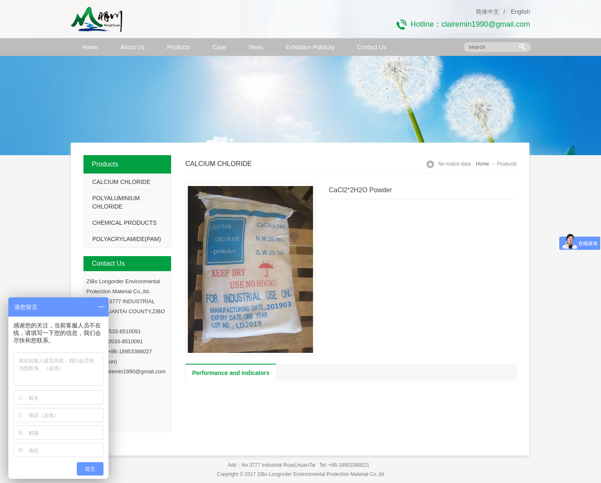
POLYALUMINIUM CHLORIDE (116, 202)
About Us (132, 47)
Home (90, 47)
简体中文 (487, 11)
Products (178, 47)
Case (219, 47)
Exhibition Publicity (310, 47)
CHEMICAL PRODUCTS (124, 222)
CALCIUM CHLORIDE (121, 182)
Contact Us (371, 47)
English (520, 11)
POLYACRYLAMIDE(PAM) (126, 239)
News (256, 47)
